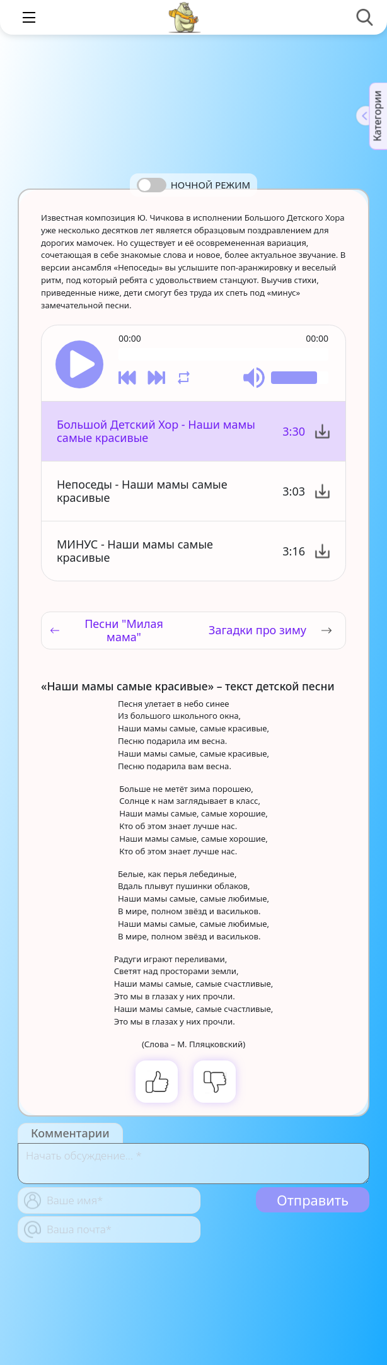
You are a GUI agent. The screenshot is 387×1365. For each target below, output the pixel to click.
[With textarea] (193, 1163)
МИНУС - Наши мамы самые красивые (135, 551)
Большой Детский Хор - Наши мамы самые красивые (156, 431)
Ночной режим (210, 184)
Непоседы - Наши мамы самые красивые (142, 491)
